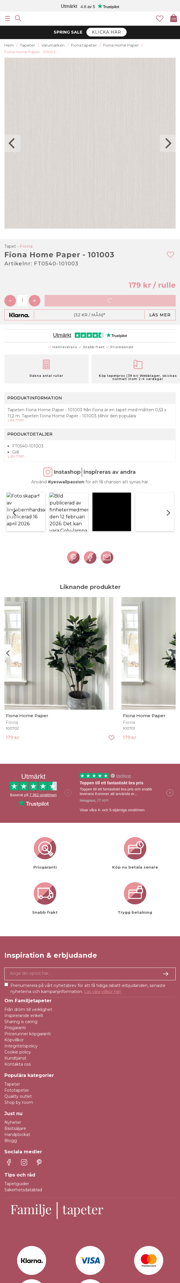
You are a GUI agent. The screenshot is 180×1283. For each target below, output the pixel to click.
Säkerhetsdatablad (23, 1138)
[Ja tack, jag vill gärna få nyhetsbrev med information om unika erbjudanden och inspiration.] (90, 923)
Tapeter (12, 1033)
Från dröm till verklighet (28, 958)
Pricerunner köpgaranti (27, 982)
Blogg (10, 1089)
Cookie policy (17, 1001)
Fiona (26, 246)
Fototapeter (16, 1039)
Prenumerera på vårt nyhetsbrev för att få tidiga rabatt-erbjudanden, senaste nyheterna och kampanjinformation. (88, 937)
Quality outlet (18, 1045)
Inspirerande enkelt (23, 964)
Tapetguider (16, 1132)
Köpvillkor (14, 989)
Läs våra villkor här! (102, 940)
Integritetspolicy (21, 995)
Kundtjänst (15, 1007)
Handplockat (17, 1083)
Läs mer (160, 314)
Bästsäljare (15, 1077)
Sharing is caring (20, 970)
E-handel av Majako (156, 1265)
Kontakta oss (17, 1013)
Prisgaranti (15, 976)
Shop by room (18, 1051)
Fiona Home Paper (27, 664)
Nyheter (12, 1071)
